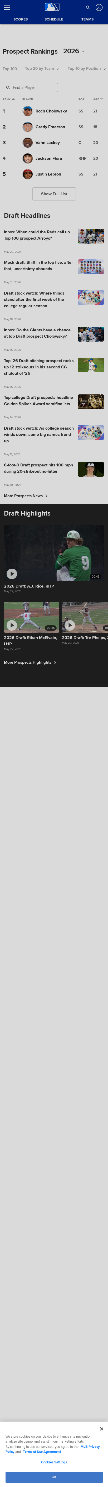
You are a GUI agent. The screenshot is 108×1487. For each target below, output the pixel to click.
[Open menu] (9, 7)
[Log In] (99, 7)
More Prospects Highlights (31, 1425)
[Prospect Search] (31, 87)
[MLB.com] (14, 1464)
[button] (88, 7)
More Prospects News (26, 791)
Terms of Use (12, 1480)
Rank (7, 100)
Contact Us (77, 1480)
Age (102, 100)
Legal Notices (57, 1480)
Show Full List (54, 212)
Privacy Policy (34, 1480)
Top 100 (10, 69)
